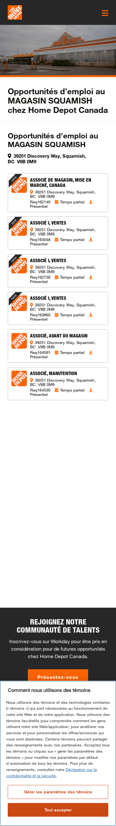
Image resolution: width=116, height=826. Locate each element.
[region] (58, 753)
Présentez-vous (58, 677)
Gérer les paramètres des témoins (58, 791)
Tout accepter (58, 809)
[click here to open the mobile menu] (105, 13)
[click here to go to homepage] (15, 12)
